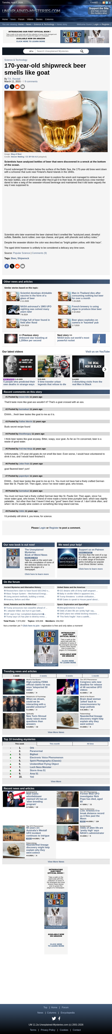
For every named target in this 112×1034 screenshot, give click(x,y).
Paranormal (36, 751)
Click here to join (31, 626)
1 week (16, 676)
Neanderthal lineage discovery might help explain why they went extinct (91, 720)
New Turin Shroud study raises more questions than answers (36, 720)
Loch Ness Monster (40, 767)
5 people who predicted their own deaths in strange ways (19, 383)
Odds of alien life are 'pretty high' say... (77, 611)
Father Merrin (25, 421)
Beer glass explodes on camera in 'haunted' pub (85, 321)
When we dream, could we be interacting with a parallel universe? (36, 703)
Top (45, 1007)
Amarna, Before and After (18, 599)
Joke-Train (24, 463)
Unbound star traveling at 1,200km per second (33, 339)
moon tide (24, 397)
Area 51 (34, 773)
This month (55, 744)
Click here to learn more (37, 574)
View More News (56, 732)
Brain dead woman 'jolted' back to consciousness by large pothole (90, 703)
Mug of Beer (16, 154)
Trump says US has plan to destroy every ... (26, 616)
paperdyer (24, 476)
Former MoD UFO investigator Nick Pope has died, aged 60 (91, 797)
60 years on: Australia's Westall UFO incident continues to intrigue (37, 832)
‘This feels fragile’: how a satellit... (75, 616)
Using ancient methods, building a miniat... (26, 596)
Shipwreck (23, 258)
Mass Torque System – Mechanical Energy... (27, 593)
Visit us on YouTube (98, 351)
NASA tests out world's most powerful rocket (73, 339)
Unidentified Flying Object (44, 764)
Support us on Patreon (91, 549)
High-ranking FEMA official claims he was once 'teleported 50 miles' (38, 686)
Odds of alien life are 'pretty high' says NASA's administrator (92, 830)
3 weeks (69, 676)
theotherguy (25, 434)
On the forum (12, 581)
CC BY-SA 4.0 (32, 157)
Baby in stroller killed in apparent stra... (78, 593)
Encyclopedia (68, 1012)
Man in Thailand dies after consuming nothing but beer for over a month (87, 296)
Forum (21, 19)
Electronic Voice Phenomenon (46, 757)
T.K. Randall (14, 79)
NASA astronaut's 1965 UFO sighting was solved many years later (35, 309)
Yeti (32, 777)
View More (56, 781)
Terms (33, 1030)
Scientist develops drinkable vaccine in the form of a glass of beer (36, 296)
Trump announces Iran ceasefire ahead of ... (26, 608)
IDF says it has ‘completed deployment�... (26, 614)
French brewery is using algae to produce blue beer (87, 307)
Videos (30, 19)
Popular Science (21, 253)
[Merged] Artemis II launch (72, 608)
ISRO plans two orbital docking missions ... (79, 614)
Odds (21, 511)
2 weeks (43, 676)
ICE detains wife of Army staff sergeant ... (79, 591)
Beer (13, 258)
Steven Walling (17, 157)
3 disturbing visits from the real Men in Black (87, 383)
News (13, 19)
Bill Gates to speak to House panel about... (79, 599)
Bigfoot (34, 754)
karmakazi (24, 409)
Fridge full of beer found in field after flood (35, 321)
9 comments (30, 81)
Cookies (64, 1030)
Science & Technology (44, 24)
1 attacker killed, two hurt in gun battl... (24, 611)
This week (19, 744)
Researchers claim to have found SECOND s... (28, 591)
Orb (32, 748)
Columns (49, 19)
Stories (39, 19)
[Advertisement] (56, 209)
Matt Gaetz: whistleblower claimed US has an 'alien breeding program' (36, 798)
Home (5, 19)
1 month (95, 676)
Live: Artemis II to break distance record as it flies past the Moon (92, 814)
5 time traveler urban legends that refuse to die (52, 383)
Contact (94, 2)
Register (106, 24)
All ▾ (31, 51)
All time (90, 744)
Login (96, 24)
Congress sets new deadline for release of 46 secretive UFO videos (91, 686)
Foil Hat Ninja (25, 449)
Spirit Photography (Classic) (45, 761)
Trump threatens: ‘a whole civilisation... (77, 596)
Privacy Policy (48, 1030)
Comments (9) (39, 253)
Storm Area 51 (38, 770)
